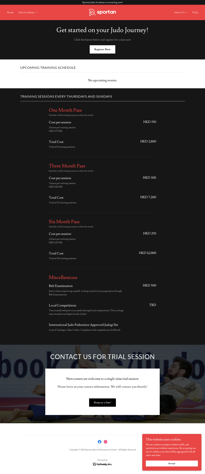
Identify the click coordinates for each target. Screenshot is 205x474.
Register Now (102, 49)
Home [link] (10, 12)
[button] (28, 12)
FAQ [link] (195, 12)
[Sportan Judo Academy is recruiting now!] (102, 2)
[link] (102, 11)
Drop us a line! (102, 402)
